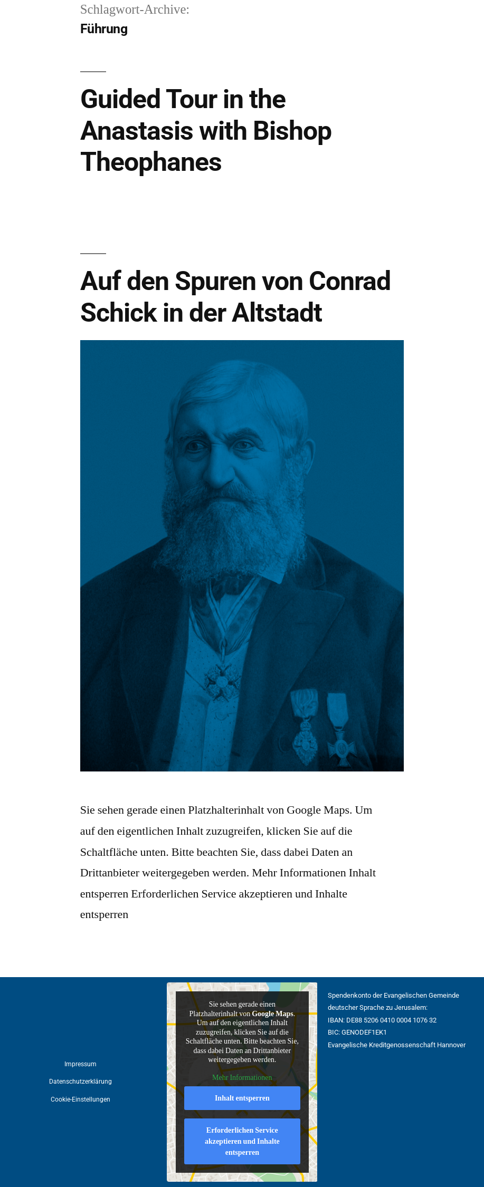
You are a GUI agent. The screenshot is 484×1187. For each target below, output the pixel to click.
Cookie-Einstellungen (80, 1099)
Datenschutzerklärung (80, 1081)
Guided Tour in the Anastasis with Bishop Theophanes (205, 130)
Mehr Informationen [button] (242, 1077)
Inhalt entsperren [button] (242, 1098)
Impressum (80, 1064)
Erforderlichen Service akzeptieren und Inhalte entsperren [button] (242, 1141)
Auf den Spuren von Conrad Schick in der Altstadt (235, 296)
